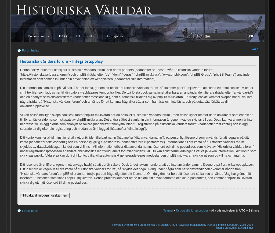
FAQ (63, 36)
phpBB (131, 224)
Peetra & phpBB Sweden (222, 224)
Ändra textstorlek (255, 49)
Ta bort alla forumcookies (192, 210)
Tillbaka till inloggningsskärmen (45, 195)
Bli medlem (87, 36)
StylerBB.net (245, 227)
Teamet (168, 210)
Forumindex (39, 36)
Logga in (115, 36)
